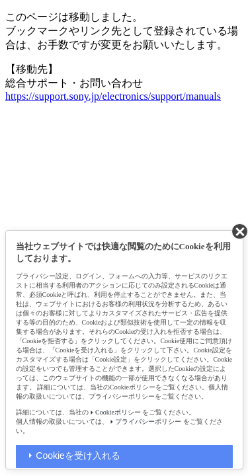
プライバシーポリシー (148, 421)
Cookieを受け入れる (78, 455)
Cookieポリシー (118, 412)
